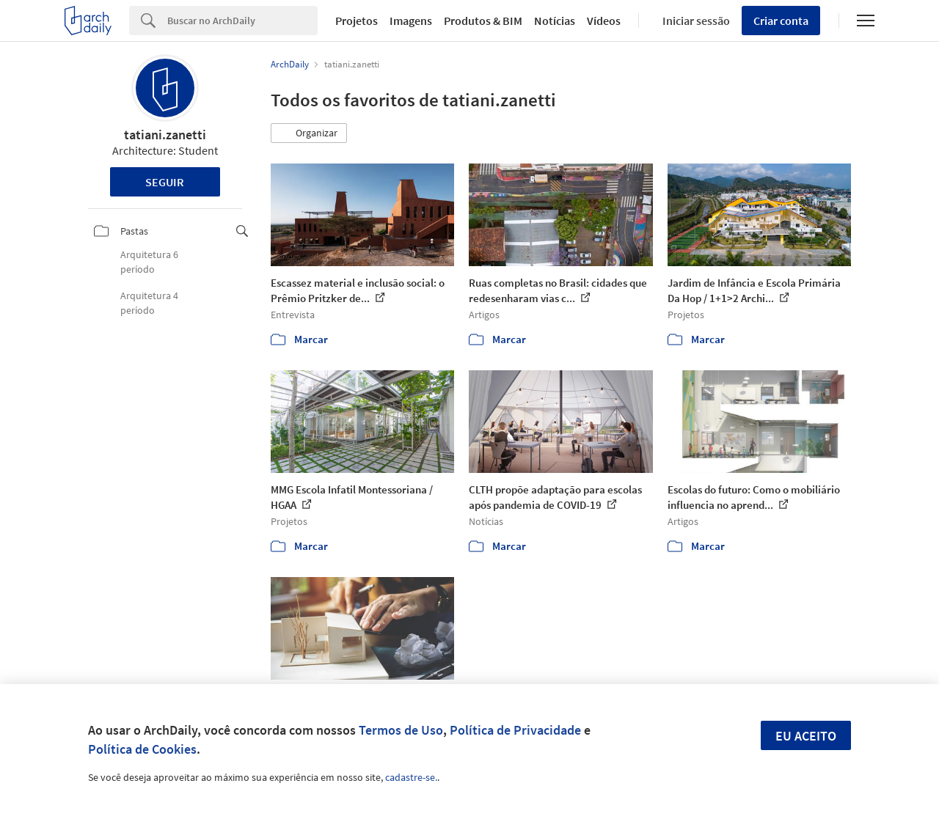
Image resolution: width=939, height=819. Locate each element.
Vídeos (604, 20)
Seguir (164, 182)
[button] (309, 133)
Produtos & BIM (483, 20)
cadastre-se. (411, 777)
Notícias (554, 20)
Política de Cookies (142, 749)
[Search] (242, 20)
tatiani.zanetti (165, 134)
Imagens (411, 20)
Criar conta (780, 20)
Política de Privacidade (515, 729)
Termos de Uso (401, 729)
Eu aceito (805, 735)
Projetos (356, 20)
